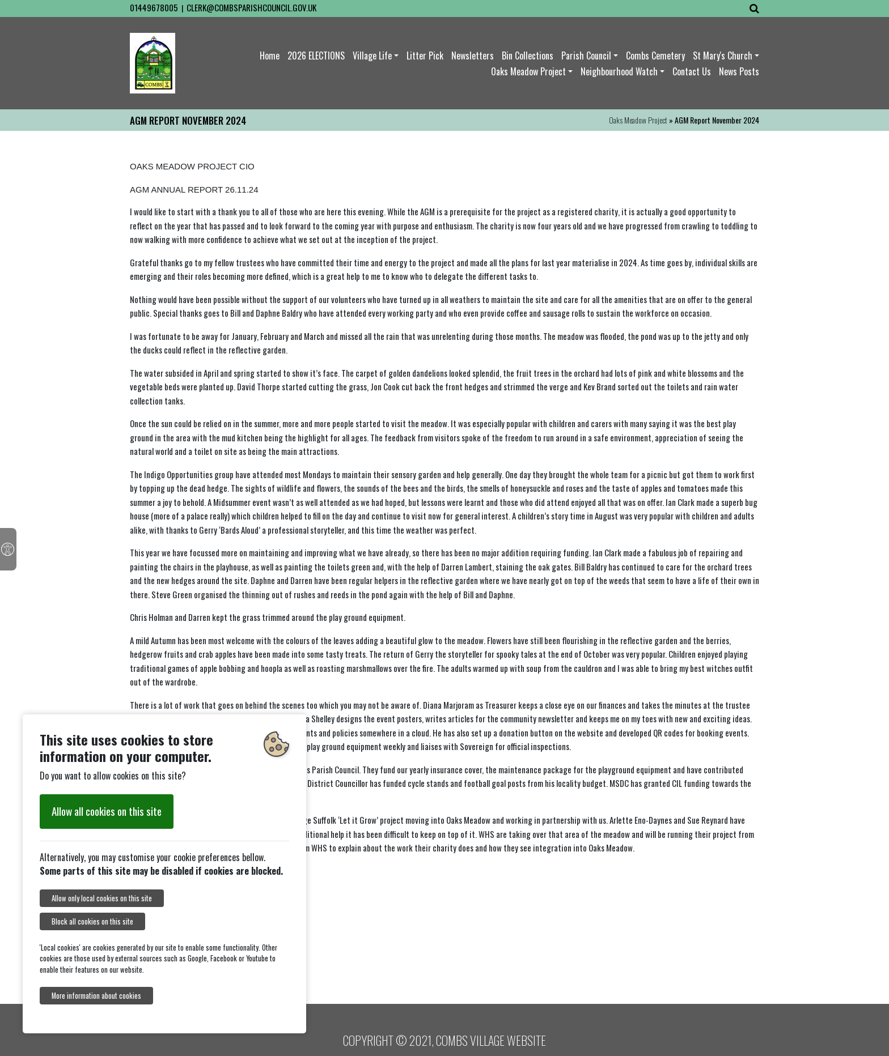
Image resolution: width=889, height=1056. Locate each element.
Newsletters (472, 55)
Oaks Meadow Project (528, 71)
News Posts (739, 71)
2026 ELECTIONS (316, 55)
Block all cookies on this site (92, 921)
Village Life (372, 55)
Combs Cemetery (655, 55)
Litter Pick (425, 55)
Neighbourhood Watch (619, 71)
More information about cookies (96, 995)
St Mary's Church (722, 55)
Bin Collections (527, 55)
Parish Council (586, 55)
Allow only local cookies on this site (102, 898)
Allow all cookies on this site (107, 811)
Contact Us (691, 71)
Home (270, 55)
